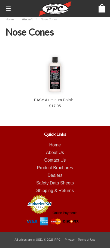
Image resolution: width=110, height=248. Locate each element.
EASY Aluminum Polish (53, 100)
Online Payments (65, 213)
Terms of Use (87, 239)
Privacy (70, 239)
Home (9, 19)
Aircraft (27, 19)
